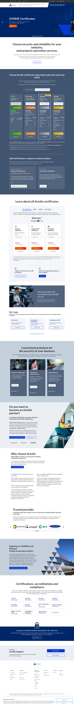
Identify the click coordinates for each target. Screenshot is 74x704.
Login (63, 1)
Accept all (64, 693)
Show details (5, 701)
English (54, 1)
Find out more (14, 600)
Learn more (15, 136)
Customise (64, 697)
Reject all (64, 700)
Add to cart (30, 107)
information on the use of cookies (38, 695)
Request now (15, 107)
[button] (21, 4)
